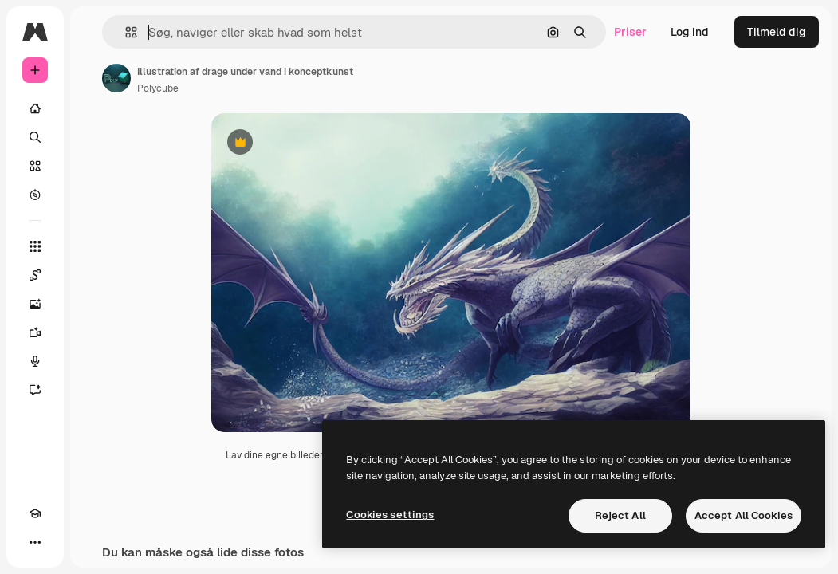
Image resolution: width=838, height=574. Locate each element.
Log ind (690, 32)
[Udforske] (35, 194)
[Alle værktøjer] (35, 246)
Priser (630, 32)
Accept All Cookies (743, 515)
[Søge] (35, 137)
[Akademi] (35, 513)
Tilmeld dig (776, 32)
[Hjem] (35, 108)
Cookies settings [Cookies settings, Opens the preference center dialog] (390, 514)
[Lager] (35, 166)
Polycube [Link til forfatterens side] (158, 88)
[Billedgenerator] (35, 303)
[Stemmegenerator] (35, 361)
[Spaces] (35, 275)
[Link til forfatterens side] (116, 78)
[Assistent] (35, 390)
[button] (125, 32)
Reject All (620, 515)
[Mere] (35, 542)
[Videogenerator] (35, 332)
